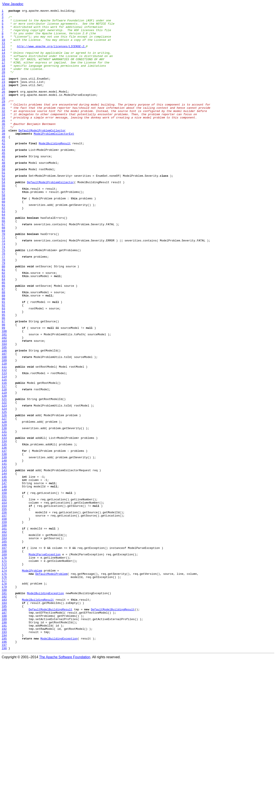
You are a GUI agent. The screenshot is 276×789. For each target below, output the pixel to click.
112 (4, 442)
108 (4, 427)
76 (3, 302)
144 (4, 567)
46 (3, 186)
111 (4, 438)
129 (4, 508)
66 (3, 264)
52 (3, 209)
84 (3, 333)
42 (3, 170)
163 (4, 640)
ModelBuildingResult (55, 170)
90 (3, 357)
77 (3, 306)
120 (4, 473)
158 (4, 621)
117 (4, 462)
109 (4, 431)
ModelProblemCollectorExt (54, 159)
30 (3, 124)
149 (4, 586)
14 (3, 62)
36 (3, 147)
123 (4, 485)
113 (4, 446)
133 (4, 524)
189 (4, 741)
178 (4, 699)
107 (4, 423)
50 (3, 201)
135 (4, 532)
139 (4, 547)
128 (4, 504)
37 (3, 151)
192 (4, 753)
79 (3, 314)
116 (4, 458)
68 (3, 271)
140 (4, 551)
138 (4, 543)
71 (3, 283)
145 (4, 570)
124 (4, 489)
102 (4, 403)
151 (4, 594)
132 (4, 520)
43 (3, 174)
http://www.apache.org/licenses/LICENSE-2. (51, 54)
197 (4, 772)
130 (4, 512)
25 (3, 104)
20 (3, 85)
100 (4, 396)
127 (4, 500)
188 (4, 737)
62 (3, 248)
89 (3, 353)
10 (3, 46)
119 (4, 469)
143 (4, 563)
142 (4, 559)
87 (3, 345)
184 (4, 722)
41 (3, 167)
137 (4, 539)
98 (3, 388)
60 (3, 240)
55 (3, 221)
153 (4, 601)
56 (3, 225)
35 (3, 143)
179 (4, 702)
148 (4, 582)
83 (3, 330)
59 (3, 236)
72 (3, 287)
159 (4, 625)
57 (3, 229)
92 (3, 365)
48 (3, 194)
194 (4, 761)
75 (3, 299)
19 (3, 81)
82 (3, 326)
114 (4, 450)
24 (3, 100)
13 (3, 58)
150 (4, 590)
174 (4, 683)
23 (3, 97)
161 (4, 633)
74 (3, 295)
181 (4, 710)
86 (3, 341)
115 (4, 454)
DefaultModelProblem (51, 687)
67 (3, 267)
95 (3, 376)
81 (3, 322)
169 (4, 664)
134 (4, 528)
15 (3, 66)
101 (4, 400)
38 (3, 155)
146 (4, 574)
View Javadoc (12, 4)
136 (4, 535)
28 (3, 116)
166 (4, 652)
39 (3, 159)
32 (3, 132)
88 (3, 349)
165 (4, 648)
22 (3, 93)
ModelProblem (32, 683)
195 (4, 765)
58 (3, 233)
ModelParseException (45, 664)
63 (3, 252)
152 (4, 598)
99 (3, 392)
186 (4, 730)
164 (4, 644)
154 (4, 605)
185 (4, 726)
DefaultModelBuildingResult (50, 730)
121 (4, 477)
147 (4, 578)
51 (3, 205)
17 (3, 73)
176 (4, 691)
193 (4, 757)
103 (4, 407)
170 (4, 667)
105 (4, 415)
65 (3, 260)
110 (4, 434)
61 (3, 244)
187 (4, 733)
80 (3, 318)
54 (3, 217)
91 (3, 361)
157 (4, 617)
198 (4, 776)
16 (3, 69)
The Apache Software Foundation (64, 785)
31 (3, 128)
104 (4, 411)
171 (4, 671)
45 (3, 182)
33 (3, 135)
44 (3, 178)
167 (4, 656)
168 (4, 660)
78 (3, 310)
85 (3, 337)
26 (3, 108)
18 (3, 77)
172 (4, 675)
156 (4, 613)
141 (4, 555)
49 (3, 198)
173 (4, 679)
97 (3, 384)
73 (3, 291)
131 (4, 516)
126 (4, 497)
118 (4, 466)
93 (3, 368)
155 (4, 609)
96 (3, 380)
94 (3, 372)
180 (4, 706)
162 (4, 636)
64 (3, 256)
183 (4, 718)
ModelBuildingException (45, 710)
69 (3, 275)
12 (3, 54)
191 (4, 749)
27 (3, 112)
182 (4, 714)
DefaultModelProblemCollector (42, 155)
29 (3, 120)
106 (4, 419)
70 (3, 279)
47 (3, 190)
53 (3, 213)
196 (4, 768)
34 (3, 139)
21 (3, 89)
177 (4, 695)
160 (4, 629)
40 (3, 163)
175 (4, 687)
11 (3, 50)
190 (4, 745)
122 (4, 481)
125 (4, 493)
